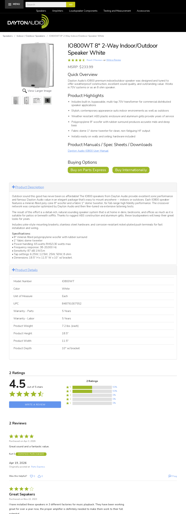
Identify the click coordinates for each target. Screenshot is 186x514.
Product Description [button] (28, 187)
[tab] (93, 187)
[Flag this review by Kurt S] (173, 476)
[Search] (45, 4)
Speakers (41, 11)
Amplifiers (57, 11)
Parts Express (38, 466)
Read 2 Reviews (95, 60)
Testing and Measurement (117, 11)
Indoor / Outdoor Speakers (31, 36)
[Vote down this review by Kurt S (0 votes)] (40, 476)
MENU (16, 4)
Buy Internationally (131, 170)
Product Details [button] (25, 270)
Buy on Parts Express (88, 170)
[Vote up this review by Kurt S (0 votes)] (32, 476)
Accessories (143, 11)
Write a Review (113, 60)
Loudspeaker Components (83, 11)
